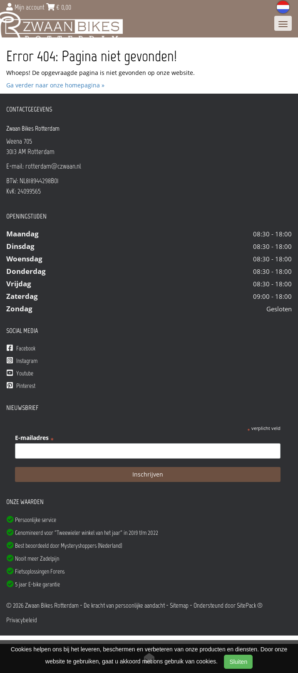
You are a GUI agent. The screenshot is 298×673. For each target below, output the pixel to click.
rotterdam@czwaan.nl (53, 166)
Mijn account (26, 7)
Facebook (21, 348)
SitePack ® (250, 605)
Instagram (22, 361)
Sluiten (238, 661)
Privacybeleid (21, 620)
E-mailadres (34, 438)
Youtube (20, 373)
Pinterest (21, 386)
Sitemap (179, 605)
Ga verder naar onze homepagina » (55, 85)
